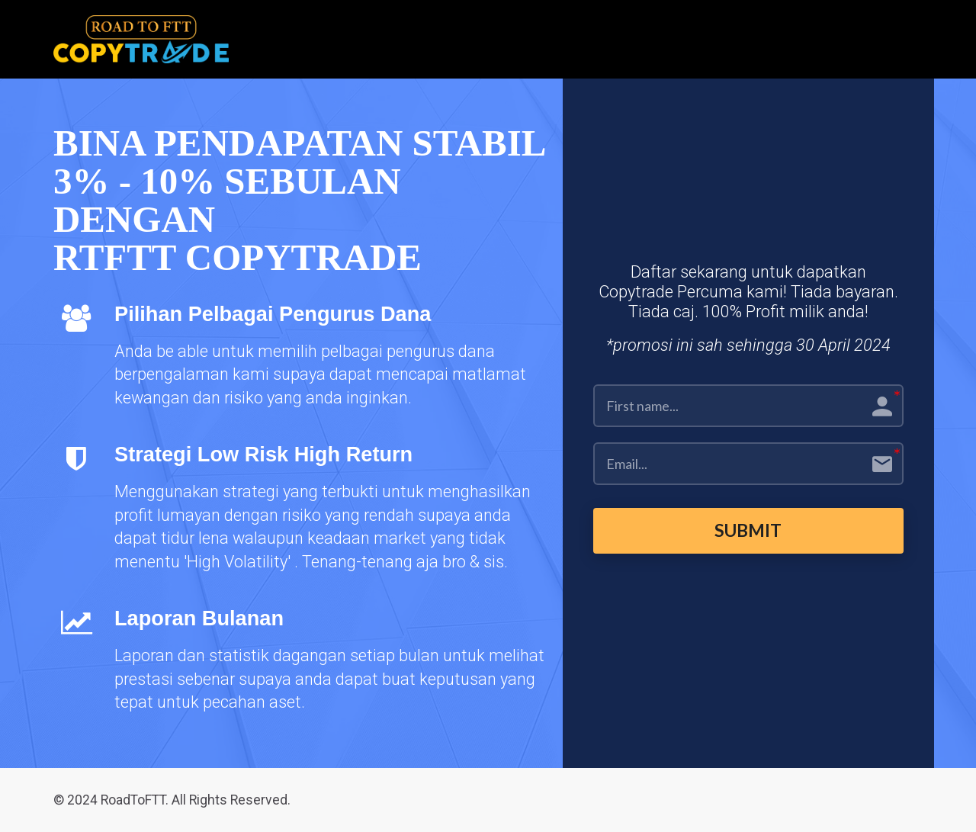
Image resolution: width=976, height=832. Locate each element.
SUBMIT (748, 530)
